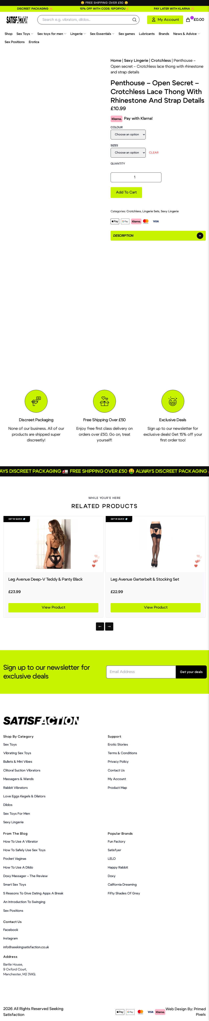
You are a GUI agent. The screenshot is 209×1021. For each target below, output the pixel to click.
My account (117, 779)
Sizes (114, 145)
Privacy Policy (118, 761)
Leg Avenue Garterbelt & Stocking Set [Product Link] (145, 579)
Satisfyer (114, 850)
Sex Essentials (102, 33)
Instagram (10, 938)
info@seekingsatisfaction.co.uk (26, 947)
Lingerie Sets (150, 211)
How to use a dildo (18, 867)
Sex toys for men (51, 33)
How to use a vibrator (20, 841)
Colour (117, 127)
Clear (154, 152)
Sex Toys (25, 33)
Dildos (7, 805)
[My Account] (165, 19)
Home (116, 61)
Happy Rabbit (118, 867)
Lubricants (147, 33)
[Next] (109, 626)
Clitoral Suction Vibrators (21, 770)
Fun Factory (116, 841)
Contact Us (116, 770)
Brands (164, 33)
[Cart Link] (195, 20)
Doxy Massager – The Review (25, 876)
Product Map (117, 787)
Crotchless (161, 61)
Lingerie (78, 33)
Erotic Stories (118, 744)
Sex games (127, 33)
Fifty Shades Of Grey (124, 893)
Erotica (34, 42)
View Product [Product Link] (53, 607)
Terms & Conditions (122, 753)
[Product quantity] (136, 177)
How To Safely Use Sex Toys (24, 850)
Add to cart (126, 192)
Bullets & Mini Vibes (17, 761)
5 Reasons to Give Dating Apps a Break (33, 893)
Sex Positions (15, 42)
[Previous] (100, 626)
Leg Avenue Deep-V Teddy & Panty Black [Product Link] (45, 579)
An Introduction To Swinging (24, 902)
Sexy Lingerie (136, 61)
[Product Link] (53, 544)
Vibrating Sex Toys (17, 753)
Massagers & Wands (18, 779)
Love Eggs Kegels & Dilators (24, 796)
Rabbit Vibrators (15, 787)
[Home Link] (17, 19)
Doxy (112, 876)
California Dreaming (122, 884)
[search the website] (134, 19)
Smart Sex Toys (14, 884)
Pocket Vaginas (14, 858)
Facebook (10, 929)
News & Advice (186, 33)
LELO (112, 858)
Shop (8, 33)
